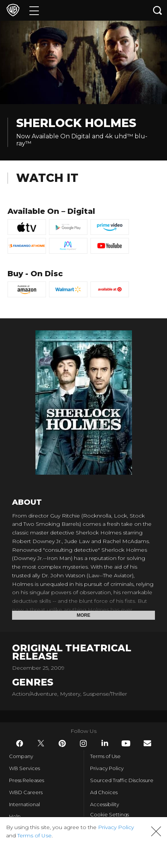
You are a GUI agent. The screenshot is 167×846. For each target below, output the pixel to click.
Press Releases (26, 780)
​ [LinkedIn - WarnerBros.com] (104, 743)
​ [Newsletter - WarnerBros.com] (147, 743)
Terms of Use (105, 756)
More (83, 615)
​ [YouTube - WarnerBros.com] (125, 743)
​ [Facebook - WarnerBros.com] (19, 743)
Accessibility (104, 804)
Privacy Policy (107, 768)
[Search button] (157, 10)
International (24, 804)
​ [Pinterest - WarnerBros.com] (62, 743)
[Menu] (34, 10)
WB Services (24, 768)
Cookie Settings (109, 814)
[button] (156, 831)
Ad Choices (104, 792)
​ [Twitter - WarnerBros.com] (41, 743)
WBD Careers (26, 792)
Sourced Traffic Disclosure (121, 780)
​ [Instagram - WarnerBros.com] (83, 743)
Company (21, 756)
